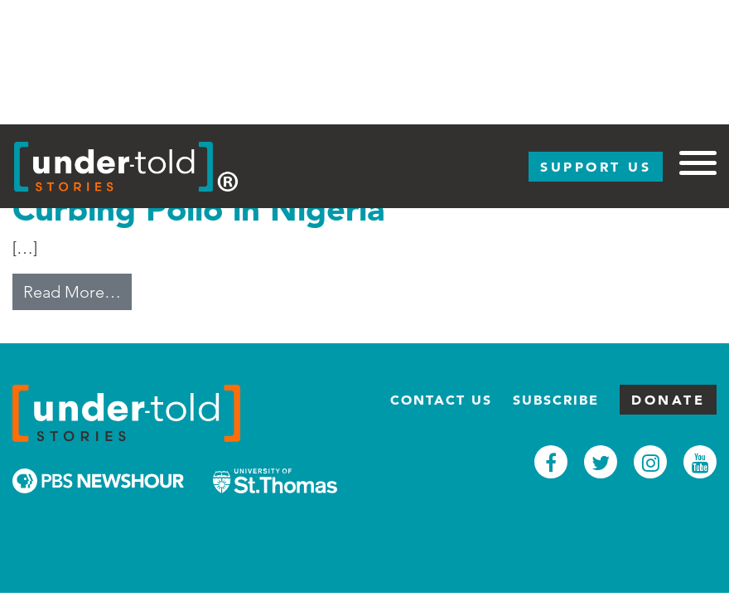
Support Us (595, 166)
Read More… (77, 290)
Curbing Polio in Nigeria (198, 208)
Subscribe (556, 399)
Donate (668, 399)
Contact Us (441, 399)
